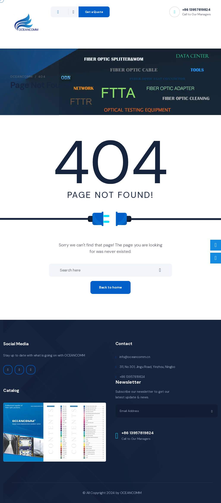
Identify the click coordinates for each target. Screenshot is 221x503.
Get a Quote (94, 12)
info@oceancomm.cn (135, 357)
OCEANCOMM (131, 492)
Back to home (110, 287)
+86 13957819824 (196, 9)
